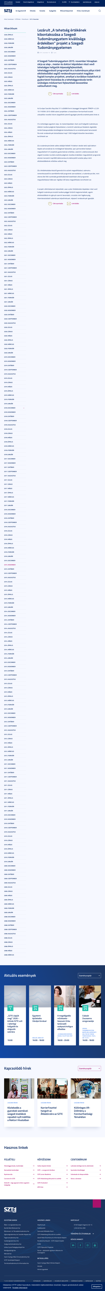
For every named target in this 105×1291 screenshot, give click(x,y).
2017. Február (9, 501)
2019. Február (9, 399)
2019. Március (9, 395)
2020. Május (8, 336)
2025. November (10, 56)
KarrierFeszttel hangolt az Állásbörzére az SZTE (52, 1111)
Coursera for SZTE (9, 1179)
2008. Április (8, 946)
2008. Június (8, 942)
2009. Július (8, 887)
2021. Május (8, 285)
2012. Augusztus (10, 730)
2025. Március (9, 90)
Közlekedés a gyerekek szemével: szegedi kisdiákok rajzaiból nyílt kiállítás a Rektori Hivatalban (19, 1114)
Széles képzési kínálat (44, 1166)
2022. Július (8, 225)
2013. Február (9, 705)
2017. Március (9, 497)
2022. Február (9, 247)
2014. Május (8, 641)
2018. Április (8, 442)
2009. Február (9, 908)
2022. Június (8, 230)
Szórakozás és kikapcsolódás (79, 1174)
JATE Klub (40, 1187)
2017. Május (8, 488)
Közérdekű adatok (77, 1281)
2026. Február (9, 43)
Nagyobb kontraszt (99, 4)
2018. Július (8, 429)
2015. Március (9, 599)
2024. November (10, 107)
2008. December (9, 917)
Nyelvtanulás (8, 1174)
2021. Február (9, 298)
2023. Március (9, 192)
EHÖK (39, 1244)
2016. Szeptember (10, 522)
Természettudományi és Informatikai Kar (16, 1263)
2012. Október (9, 722)
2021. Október (9, 264)
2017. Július (8, 480)
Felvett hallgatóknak (28, 2)
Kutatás (42, 11)
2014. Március (9, 650)
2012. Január (8, 760)
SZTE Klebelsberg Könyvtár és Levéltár (49, 1179)
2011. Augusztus (10, 781)
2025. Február (9, 94)
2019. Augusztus (10, 374)
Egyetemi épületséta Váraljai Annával (39, 1018)
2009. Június (8, 891)
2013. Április (8, 696)
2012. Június (8, 739)
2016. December (9, 510)
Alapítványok (41, 1225)
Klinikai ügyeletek (42, 1269)
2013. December (9, 662)
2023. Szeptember (10, 166)
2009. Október (9, 874)
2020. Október (9, 315)
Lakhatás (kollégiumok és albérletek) (82, 1166)
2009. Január (8, 912)
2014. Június (8, 637)
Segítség (98, 1281)
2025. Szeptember (10, 64)
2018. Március (9, 446)
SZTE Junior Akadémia (44, 1174)
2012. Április (8, 747)
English (97, 2)
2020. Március (9, 344)
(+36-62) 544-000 (79, 1228)
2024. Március (9, 141)
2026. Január (8, 47)
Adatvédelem (87, 2)
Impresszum (89, 1281)
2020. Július (8, 327)
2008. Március (9, 955)
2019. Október (9, 365)
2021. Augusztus (10, 272)
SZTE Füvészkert (42, 1183)
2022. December (9, 204)
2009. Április (8, 900)
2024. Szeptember (10, 115)
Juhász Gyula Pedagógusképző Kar (14, 1247)
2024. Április (8, 136)
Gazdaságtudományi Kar (11, 1241)
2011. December (9, 764)
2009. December (9, 866)
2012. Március (9, 751)
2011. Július (8, 785)
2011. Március (9, 802)
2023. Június (8, 179)
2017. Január (8, 505)
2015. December (9, 560)
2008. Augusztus (10, 934)
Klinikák (39, 1266)
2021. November (10, 259)
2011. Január (8, 811)
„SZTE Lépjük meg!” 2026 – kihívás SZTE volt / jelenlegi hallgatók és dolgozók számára (14, 1023)
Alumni (64, 2)
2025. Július (8, 73)
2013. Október (9, 671)
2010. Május (8, 845)
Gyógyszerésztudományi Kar (12, 1244)
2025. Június (8, 77)
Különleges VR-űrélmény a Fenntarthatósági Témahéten (83, 1112)
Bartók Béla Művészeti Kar (12, 1228)
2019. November (10, 361)
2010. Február (9, 857)
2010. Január (8, 862)
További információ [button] (19, 1288)
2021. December (9, 255)
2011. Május (8, 794)
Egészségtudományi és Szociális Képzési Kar (17, 1234)
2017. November (10, 463)
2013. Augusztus (10, 679)
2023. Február (9, 196)
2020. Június (8, 331)
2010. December (9, 815)
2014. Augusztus (10, 628)
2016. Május (8, 539)
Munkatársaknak (51, 2)
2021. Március (9, 293)
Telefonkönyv (75, 2)
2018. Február (9, 450)
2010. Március (9, 853)
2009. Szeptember (10, 878)
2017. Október (9, 467)
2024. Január (8, 149)
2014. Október (9, 620)
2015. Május (8, 590)
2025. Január (8, 98)
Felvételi (18, 2)
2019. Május (8, 387)
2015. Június (8, 586)
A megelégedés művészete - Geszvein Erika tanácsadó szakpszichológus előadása (65, 1022)
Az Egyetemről (21, 11)
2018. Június (8, 433)
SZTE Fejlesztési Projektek (45, 1247)
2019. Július (8, 378)
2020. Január (8, 353)
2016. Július (8, 531)
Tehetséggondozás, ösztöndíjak (13, 1166)
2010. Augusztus (10, 832)
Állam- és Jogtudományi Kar (12, 1225)
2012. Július (8, 734)
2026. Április (8, 35)
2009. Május (8, 895)
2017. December (9, 459)
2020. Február (9, 348)
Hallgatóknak (40, 2)
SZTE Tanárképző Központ (12, 1260)
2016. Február (9, 552)
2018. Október (9, 416)
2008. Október (9, 925)
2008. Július (8, 938)
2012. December (9, 713)
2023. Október (9, 162)
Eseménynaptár (85, 975)
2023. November (10, 158)
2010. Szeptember (10, 828)
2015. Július (8, 582)
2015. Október (9, 569)
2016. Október (9, 518)
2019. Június (8, 382)
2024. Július (8, 124)
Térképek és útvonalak (80, 1234)
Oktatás (33, 11)
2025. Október (9, 60)
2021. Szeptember (10, 268)
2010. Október (9, 823)
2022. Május (8, 234)
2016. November (10, 514)
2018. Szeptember (10, 421)
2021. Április (8, 289)
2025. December (9, 52)
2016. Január (8, 556)
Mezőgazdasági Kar (10, 1250)
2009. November (10, 870)
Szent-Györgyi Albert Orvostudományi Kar (17, 1257)
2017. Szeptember (10, 471)
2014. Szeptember (10, 624)
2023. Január (8, 200)
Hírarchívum (25, 19)
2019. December (9, 357)
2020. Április (8, 340)
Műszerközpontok (66, 11)
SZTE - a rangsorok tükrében (46, 1170)
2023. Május (8, 183)
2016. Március (9, 548)
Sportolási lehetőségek (78, 1170)
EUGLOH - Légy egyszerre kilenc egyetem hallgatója (16, 1184)
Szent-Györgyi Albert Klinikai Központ (48, 1263)
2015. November (34, 19)
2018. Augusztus (10, 425)
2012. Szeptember (10, 726)
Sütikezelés (37, 1281)
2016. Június (8, 535)
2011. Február (9, 806)
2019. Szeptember (10, 370)
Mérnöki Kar (8, 1254)
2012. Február (9, 756)
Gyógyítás (52, 11)
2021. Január (8, 302)
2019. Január (8, 404)
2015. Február (9, 603)
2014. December (9, 611)
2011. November (10, 768)
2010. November (10, 819)
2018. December (9, 408)
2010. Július (8, 836)
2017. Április (8, 493)
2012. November (10, 717)
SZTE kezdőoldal (8, 2)
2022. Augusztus (10, 221)
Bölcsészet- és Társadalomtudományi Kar (16, 1231)
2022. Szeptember (10, 217)
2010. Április (8, 849)
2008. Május (8, 951)
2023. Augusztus (10, 170)
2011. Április (8, 798)
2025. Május (8, 81)
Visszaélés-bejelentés (61, 1281)
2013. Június (8, 688)
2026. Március (9, 39)
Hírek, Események (83, 11)
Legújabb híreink (12, 1103)
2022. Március (9, 242)
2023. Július (8, 175)
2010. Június (8, 840)
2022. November (10, 209)
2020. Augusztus (10, 323)
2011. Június (8, 789)
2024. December (9, 103)
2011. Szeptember (10, 777)
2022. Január (8, 251)
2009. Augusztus (10, 883)
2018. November (10, 412)
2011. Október (9, 772)
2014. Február (9, 654)
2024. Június (8, 128)
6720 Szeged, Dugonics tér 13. (83, 1225)
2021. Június (8, 281)
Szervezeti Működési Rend (45, 1231)
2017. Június (8, 484)
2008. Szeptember (10, 929)
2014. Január (8, 658)
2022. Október (9, 213)
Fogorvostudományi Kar (11, 1238)
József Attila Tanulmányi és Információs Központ (51, 1238)
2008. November (10, 921)
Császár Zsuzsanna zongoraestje (88, 1018)
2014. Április (8, 645)
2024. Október (9, 111)
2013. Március (9, 700)
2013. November (10, 666)
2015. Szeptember (10, 573)
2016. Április (8, 544)
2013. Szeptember (10, 675)
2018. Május (8, 438)
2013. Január (8, 709)
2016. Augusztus (10, 527)
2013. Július (8, 683)
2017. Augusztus (10, 476)
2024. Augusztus (10, 119)
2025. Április (8, 86)
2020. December (9, 306)
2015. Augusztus (10, 577)
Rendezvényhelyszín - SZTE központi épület (50, 1241)
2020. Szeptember (10, 319)
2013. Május (8, 692)
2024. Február (9, 145)
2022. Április (8, 238)
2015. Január (8, 607)
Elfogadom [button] (97, 1286)
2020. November (10, 310)
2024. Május (8, 132)
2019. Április (8, 391)
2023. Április (8, 187)
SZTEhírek (17, 19)
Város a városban (76, 1179)
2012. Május (8, 743)
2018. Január (8, 454)
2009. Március (9, 904)
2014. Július (8, 633)
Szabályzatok (41, 1228)
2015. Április (8, 594)
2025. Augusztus (10, 69)
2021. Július (8, 276)
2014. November (10, 616)
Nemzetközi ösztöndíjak (11, 1170)
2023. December (9, 153)
